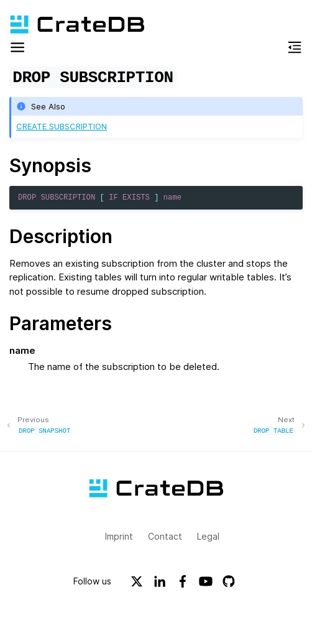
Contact (165, 535)
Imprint (119, 535)
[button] (17, 49)
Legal (208, 535)
